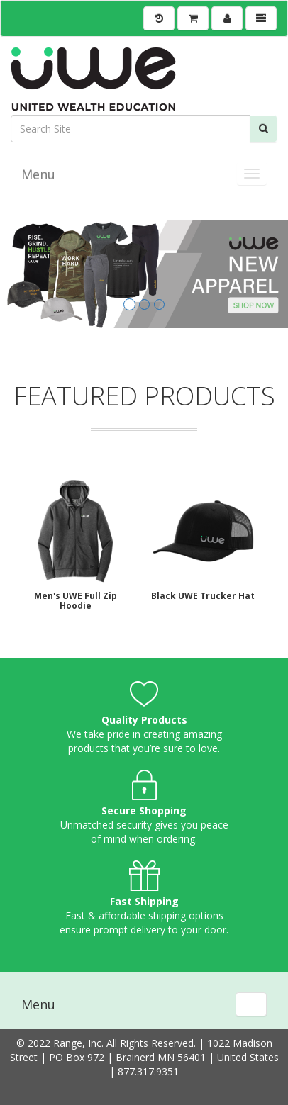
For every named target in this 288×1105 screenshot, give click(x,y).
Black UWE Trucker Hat (203, 596)
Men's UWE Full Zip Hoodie (75, 601)
